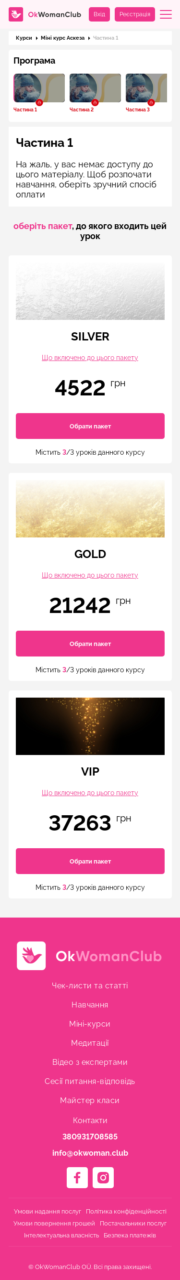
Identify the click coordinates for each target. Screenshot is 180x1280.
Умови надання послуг (47, 1211)
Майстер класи (90, 1100)
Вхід (99, 14)
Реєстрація (135, 14)
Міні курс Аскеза (62, 38)
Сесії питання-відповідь (90, 1081)
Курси (24, 38)
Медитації (89, 1043)
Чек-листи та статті (90, 985)
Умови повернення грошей (54, 1223)
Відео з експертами (90, 1062)
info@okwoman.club (90, 1153)
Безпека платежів (130, 1235)
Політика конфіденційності (126, 1211)
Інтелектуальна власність (61, 1235)
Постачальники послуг (133, 1223)
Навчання (90, 1004)
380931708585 (90, 1136)
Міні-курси (90, 1023)
